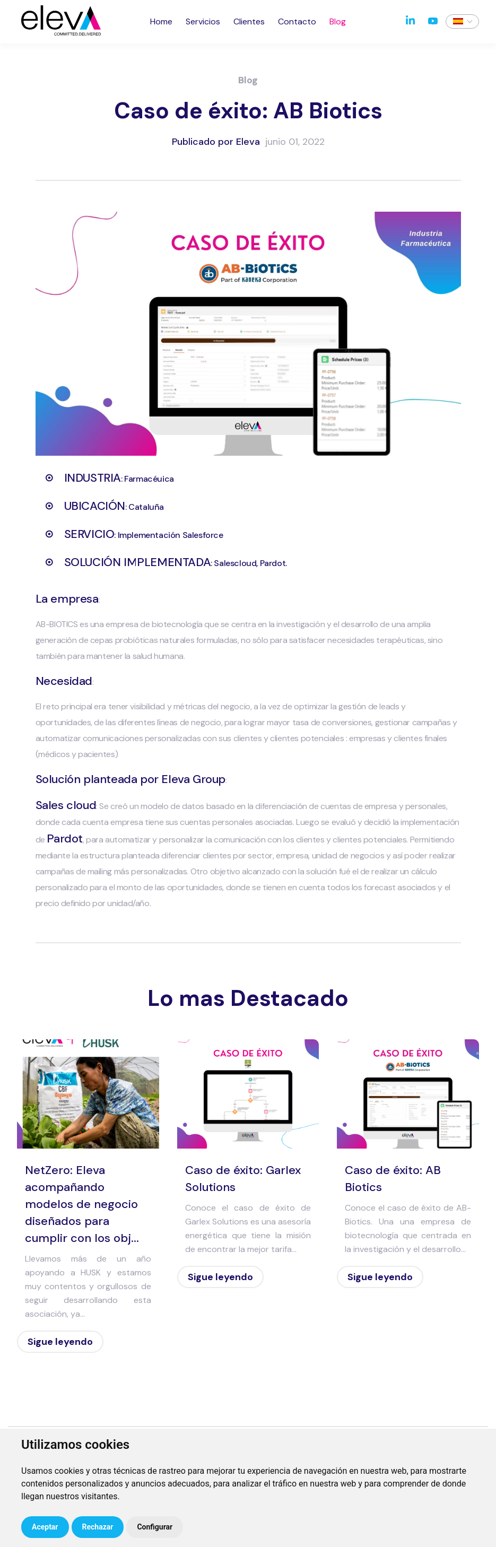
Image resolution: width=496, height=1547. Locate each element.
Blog (337, 21)
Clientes (249, 21)
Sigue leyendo (60, 1341)
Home (161, 21)
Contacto (297, 21)
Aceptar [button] (45, 1527)
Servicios (203, 21)
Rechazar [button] (98, 1527)
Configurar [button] (154, 1527)
